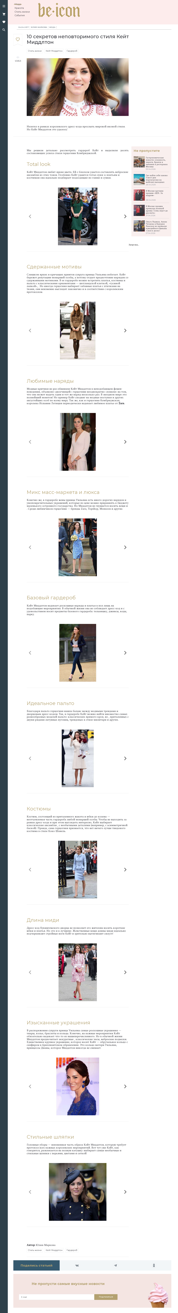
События (20, 15)
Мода (18, 4)
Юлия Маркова (39, 27)
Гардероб (72, 51)
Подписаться (106, 1297)
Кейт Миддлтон (54, 51)
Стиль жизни (22, 11)
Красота (19, 8)
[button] (4, 6)
